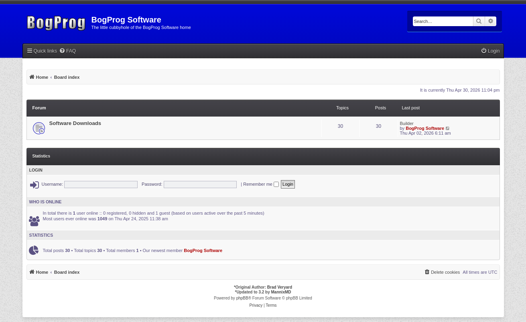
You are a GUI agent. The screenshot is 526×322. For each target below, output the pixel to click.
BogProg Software (425, 128)
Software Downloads (75, 123)
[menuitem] (67, 51)
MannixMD (281, 292)
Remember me (261, 184)
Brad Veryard (279, 287)
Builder (407, 123)
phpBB (242, 298)
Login (36, 170)
